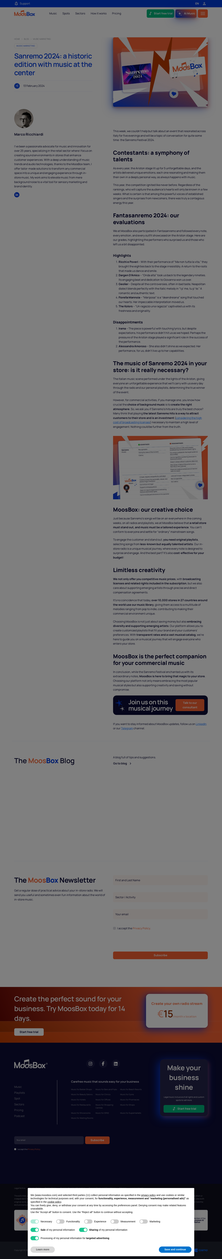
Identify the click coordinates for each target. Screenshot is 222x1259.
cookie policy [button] (54, 1201)
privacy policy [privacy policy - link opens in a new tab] (148, 1195)
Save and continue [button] (175, 1249)
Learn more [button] (42, 1249)
